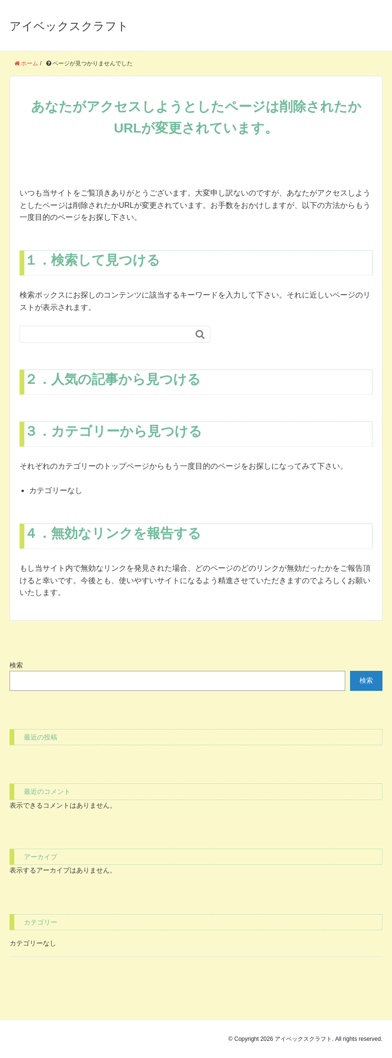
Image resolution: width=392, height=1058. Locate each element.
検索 (16, 665)
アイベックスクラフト (69, 26)
